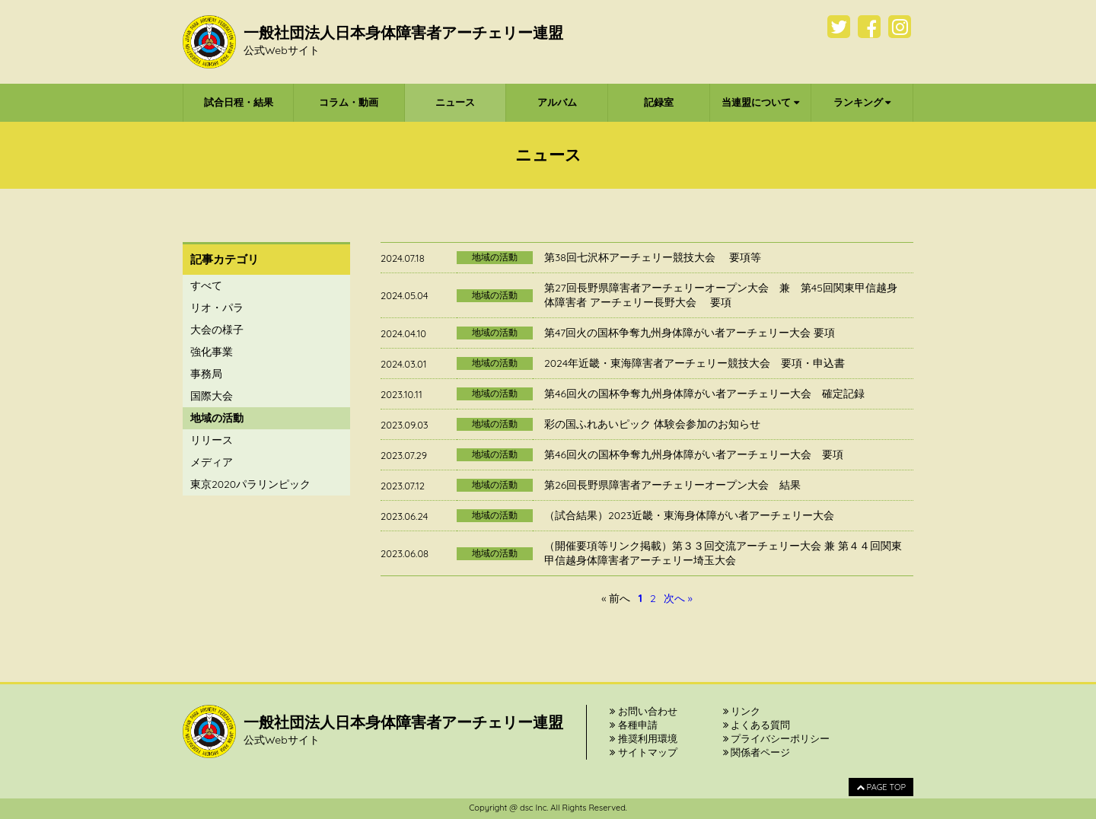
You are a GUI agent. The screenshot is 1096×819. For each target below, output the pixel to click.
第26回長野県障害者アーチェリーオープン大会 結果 (672, 485)
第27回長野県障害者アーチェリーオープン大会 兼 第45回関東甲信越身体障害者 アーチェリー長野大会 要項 (720, 295)
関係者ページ (757, 752)
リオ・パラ (217, 307)
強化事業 (211, 352)
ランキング (862, 102)
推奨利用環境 (643, 738)
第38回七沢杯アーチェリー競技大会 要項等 (652, 257)
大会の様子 (217, 329)
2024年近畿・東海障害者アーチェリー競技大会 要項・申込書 (694, 363)
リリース (211, 440)
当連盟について (760, 102)
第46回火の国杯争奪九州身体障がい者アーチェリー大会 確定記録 (704, 393)
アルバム (557, 102)
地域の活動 (217, 418)
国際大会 (211, 396)
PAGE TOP (881, 787)
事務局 (206, 374)
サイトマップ (643, 752)
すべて (206, 285)
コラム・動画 (348, 102)
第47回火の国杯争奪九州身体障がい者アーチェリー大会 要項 (689, 332)
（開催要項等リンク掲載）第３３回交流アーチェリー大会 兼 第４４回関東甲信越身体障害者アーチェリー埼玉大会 (723, 553)
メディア (211, 462)
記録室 (659, 102)
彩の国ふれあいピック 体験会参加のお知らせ (652, 424)
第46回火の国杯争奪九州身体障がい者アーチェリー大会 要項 (693, 454)
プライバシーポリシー (776, 738)
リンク (742, 711)
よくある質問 (757, 725)
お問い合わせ (643, 711)
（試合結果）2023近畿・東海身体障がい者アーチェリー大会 (689, 515)
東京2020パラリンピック (250, 484)
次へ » (678, 598)
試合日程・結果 (238, 102)
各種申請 (634, 725)
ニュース (455, 102)
